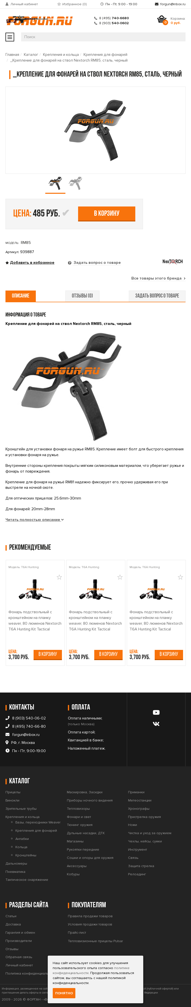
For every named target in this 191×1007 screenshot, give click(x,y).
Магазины (75, 841)
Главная (12, 54)
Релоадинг (137, 874)
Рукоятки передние (83, 849)
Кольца (21, 847)
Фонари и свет (79, 817)
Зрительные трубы (21, 808)
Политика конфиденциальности (31, 973)
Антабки (22, 839)
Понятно (64, 993)
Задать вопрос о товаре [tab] (97, 262)
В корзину (106, 214)
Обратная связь (18, 957)
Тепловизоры (78, 808)
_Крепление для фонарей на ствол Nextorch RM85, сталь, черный (69, 60)
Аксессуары (77, 866)
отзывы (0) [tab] (82, 296)
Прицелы (12, 792)
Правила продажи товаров (90, 916)
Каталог (31, 54)
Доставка (13, 924)
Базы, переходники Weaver (37, 822)
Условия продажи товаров (90, 924)
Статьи (10, 916)
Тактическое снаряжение (26, 880)
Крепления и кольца (61, 54)
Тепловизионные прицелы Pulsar (95, 941)
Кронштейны (25, 855)
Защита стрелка (141, 866)
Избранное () (74, 4)
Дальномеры (16, 863)
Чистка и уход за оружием (149, 833)
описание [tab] (20, 296)
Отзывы (11, 949)
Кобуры (73, 874)
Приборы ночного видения (90, 800)
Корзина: (178, 20)
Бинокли (12, 800)
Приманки (136, 792)
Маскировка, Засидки (84, 792)
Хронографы (138, 808)
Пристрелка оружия (144, 817)
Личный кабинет (24, 4)
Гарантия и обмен (20, 932)
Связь (133, 858)
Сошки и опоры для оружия (90, 858)
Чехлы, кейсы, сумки (145, 841)
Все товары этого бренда (158, 278)
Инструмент (137, 849)
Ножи (132, 825)
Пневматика (15, 872)
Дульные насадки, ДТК (86, 833)
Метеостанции (139, 800)
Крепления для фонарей (105, 54)
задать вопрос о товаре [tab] (157, 296)
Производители (18, 941)
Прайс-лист (77, 932)
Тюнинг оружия (80, 825)
